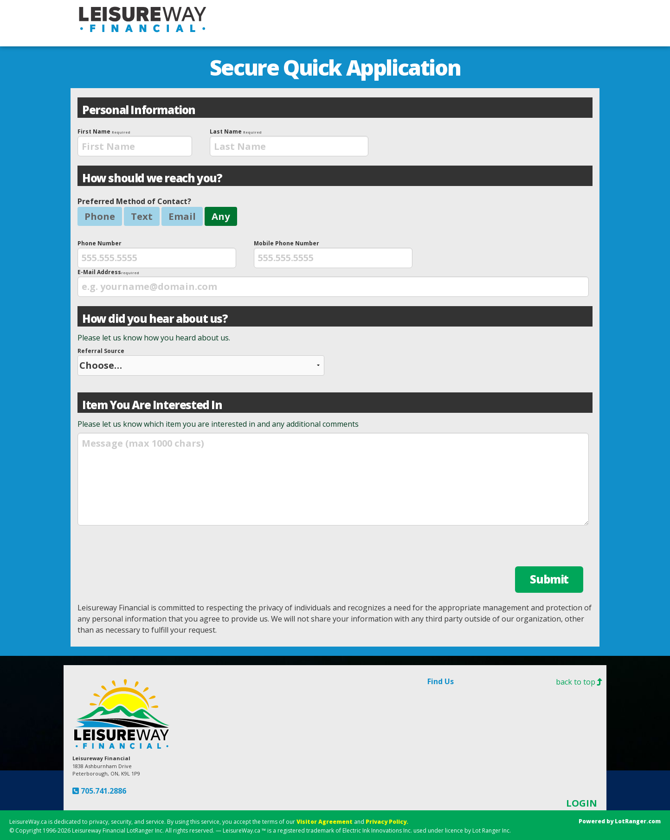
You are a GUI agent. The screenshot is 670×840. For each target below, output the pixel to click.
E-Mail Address (333, 282)
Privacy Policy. (387, 822)
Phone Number (156, 253)
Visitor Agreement (324, 822)
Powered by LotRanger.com (620, 821)
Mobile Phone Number (333, 253)
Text (142, 216)
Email (182, 216)
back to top (581, 682)
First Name (134, 142)
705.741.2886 (102, 791)
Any (221, 216)
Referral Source (200, 361)
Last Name (289, 142)
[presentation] (134, 146)
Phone (99, 216)
